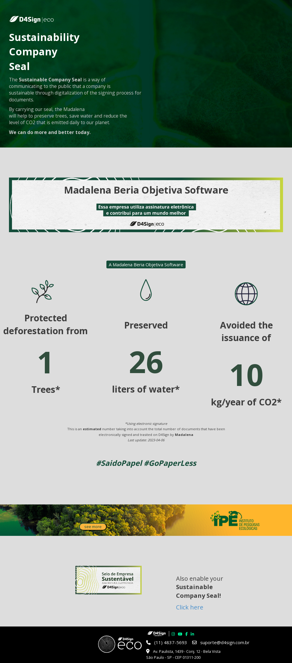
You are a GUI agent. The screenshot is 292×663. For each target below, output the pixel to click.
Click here (189, 607)
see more (93, 526)
